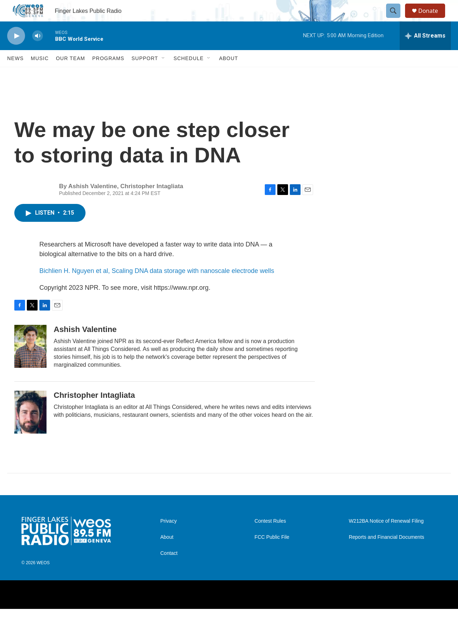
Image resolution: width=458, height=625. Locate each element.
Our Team (70, 74)
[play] (16, 52)
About (228, 74)
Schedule (189, 74)
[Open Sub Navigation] (163, 74)
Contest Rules (270, 537)
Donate (433, 19)
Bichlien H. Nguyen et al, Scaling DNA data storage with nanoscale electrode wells (156, 286)
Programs (108, 74)
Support (144, 74)
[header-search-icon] (396, 19)
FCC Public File (271, 553)
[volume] (37, 52)
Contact (168, 569)
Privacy (168, 537)
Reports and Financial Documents (386, 553)
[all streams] (425, 52)
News (15, 74)
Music (40, 74)
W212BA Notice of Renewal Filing (386, 537)
